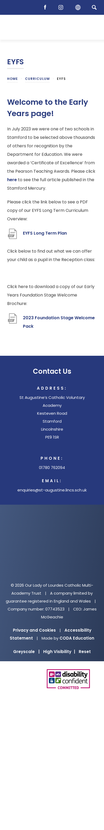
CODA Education (77, 638)
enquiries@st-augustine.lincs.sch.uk (52, 490)
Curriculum (37, 78)
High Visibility (59, 651)
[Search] (94, 7)
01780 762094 (52, 467)
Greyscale (26, 651)
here (12, 180)
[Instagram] (62, 7)
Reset (85, 651)
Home (12, 78)
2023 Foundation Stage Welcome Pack (59, 322)
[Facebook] (46, 7)
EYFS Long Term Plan (45, 233)
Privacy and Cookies (34, 630)
